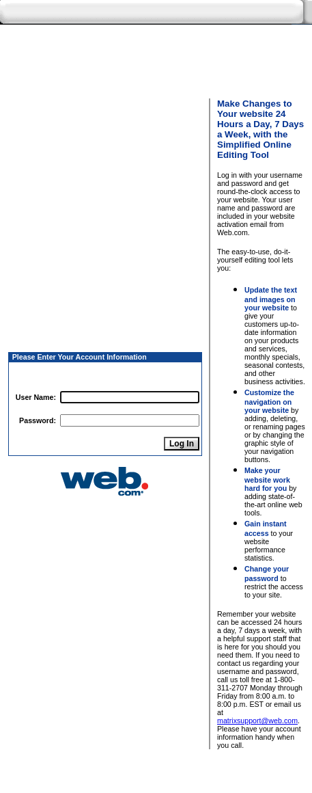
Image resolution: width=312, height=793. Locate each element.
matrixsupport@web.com (257, 720)
